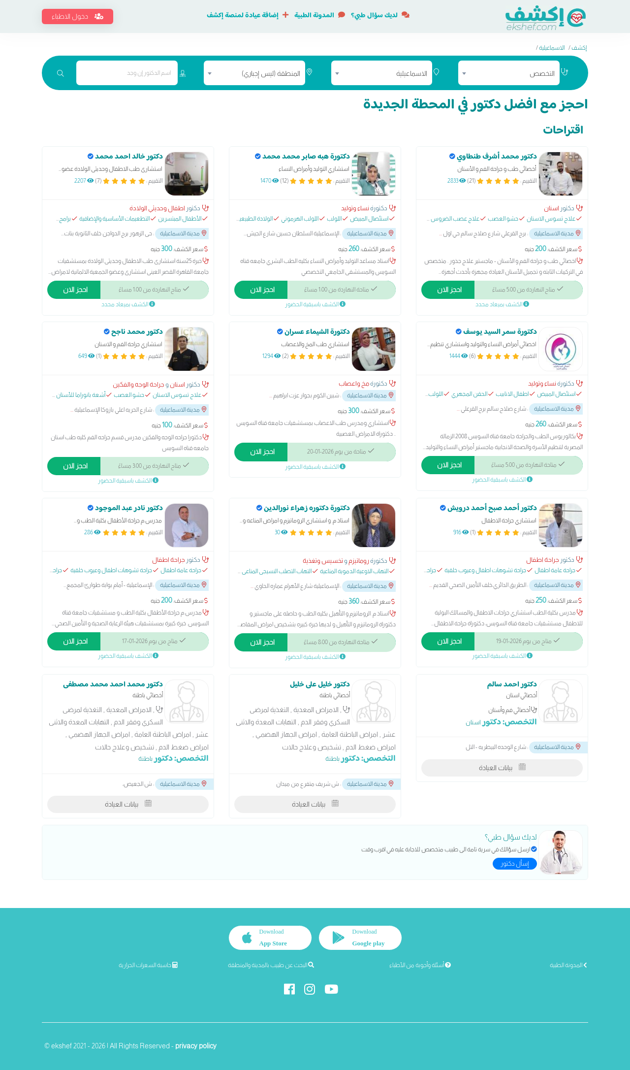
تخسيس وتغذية (323, 560)
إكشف (579, 47)
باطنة (332, 758)
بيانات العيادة (502, 768)
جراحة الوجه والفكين (138, 384)
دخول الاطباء (77, 16)
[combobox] (509, 73)
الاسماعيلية (552, 47)
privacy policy (196, 1046)
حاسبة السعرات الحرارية (148, 965)
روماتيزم (358, 560)
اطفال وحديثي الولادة (157, 208)
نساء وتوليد (355, 208)
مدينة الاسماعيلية (557, 233)
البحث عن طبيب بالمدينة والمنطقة (271, 965)
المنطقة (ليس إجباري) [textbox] (271, 73)
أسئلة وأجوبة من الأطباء (420, 965)
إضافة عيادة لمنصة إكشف (247, 16)
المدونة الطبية (319, 16)
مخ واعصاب (354, 383)
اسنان (551, 208)
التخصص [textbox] (542, 73)
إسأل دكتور (515, 863)
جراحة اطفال (542, 559)
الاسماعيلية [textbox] (411, 73)
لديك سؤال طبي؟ (380, 16)
